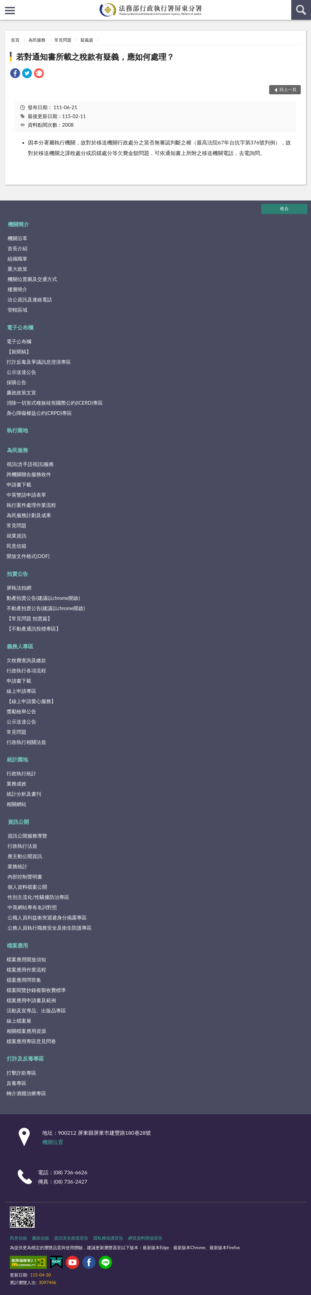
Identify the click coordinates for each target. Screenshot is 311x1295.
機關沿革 (17, 238)
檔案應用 (17, 945)
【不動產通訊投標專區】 (34, 629)
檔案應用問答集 (24, 980)
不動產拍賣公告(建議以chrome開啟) (46, 608)
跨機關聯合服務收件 (29, 474)
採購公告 (16, 382)
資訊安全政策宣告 (71, 1238)
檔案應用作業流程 (26, 969)
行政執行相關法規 (26, 742)
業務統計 (17, 866)
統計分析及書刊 (24, 794)
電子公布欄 (20, 327)
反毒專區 (16, 1083)
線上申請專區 (21, 691)
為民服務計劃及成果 (29, 515)
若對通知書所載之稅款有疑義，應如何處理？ (95, 56)
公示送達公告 (21, 372)
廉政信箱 (40, 1238)
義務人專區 (20, 646)
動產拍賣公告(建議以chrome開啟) (43, 598)
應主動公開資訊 (25, 856)
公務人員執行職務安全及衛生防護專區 (50, 928)
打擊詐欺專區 (21, 1073)
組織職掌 (17, 259)
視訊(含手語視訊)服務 (30, 464)
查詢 (301, 10)
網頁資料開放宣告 (145, 1238)
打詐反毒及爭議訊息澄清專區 (39, 362)
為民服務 (36, 40)
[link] (15, 74)
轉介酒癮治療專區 (26, 1093)
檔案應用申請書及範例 (31, 1000)
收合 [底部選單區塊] (284, 208)
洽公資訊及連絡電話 (30, 299)
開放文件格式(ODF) (28, 556)
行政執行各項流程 (26, 670)
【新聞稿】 (19, 352)
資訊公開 (18, 821)
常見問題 (62, 40)
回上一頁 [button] (288, 89)
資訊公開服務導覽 (27, 836)
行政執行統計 (21, 773)
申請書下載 (19, 484)
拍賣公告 (17, 573)
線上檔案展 (19, 1021)
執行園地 (17, 430)
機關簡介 (18, 224)
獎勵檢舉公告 (21, 711)
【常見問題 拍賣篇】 (29, 618)
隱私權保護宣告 (108, 1238)
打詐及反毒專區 (25, 1058)
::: (5, 5)
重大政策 (17, 269)
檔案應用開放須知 (26, 959)
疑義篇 (86, 40)
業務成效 (16, 783)
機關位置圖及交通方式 (32, 279)
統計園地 (17, 759)
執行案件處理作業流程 (31, 505)
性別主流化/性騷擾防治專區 (38, 897)
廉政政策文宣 (21, 392)
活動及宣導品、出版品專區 (36, 1010)
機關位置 (52, 1142)
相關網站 (16, 804)
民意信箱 (16, 546)
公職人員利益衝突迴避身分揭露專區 (47, 917)
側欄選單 (10, 10)
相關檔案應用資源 (26, 1031)
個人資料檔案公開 (27, 887)
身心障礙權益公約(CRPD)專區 (39, 413)
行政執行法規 (22, 846)
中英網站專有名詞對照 (32, 907)
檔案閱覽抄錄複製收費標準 (36, 990)
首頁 (15, 40)
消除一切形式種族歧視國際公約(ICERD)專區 (55, 403)
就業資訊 (16, 536)
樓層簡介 (17, 289)
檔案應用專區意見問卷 (31, 1041)
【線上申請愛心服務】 (31, 701)
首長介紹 (17, 248)
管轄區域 (17, 310)
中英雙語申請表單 (26, 495)
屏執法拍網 (19, 588)
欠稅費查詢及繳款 (26, 660)
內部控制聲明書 (25, 876)
